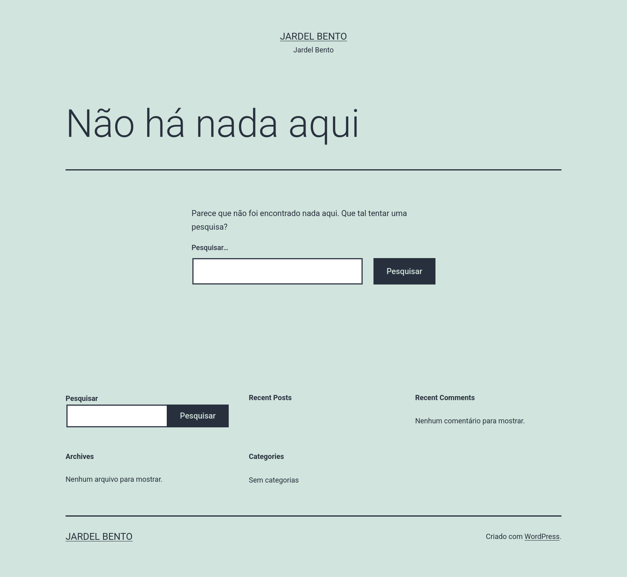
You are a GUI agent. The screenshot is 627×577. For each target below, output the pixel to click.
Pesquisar (82, 398)
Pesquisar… (210, 247)
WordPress (542, 536)
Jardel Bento (313, 36)
